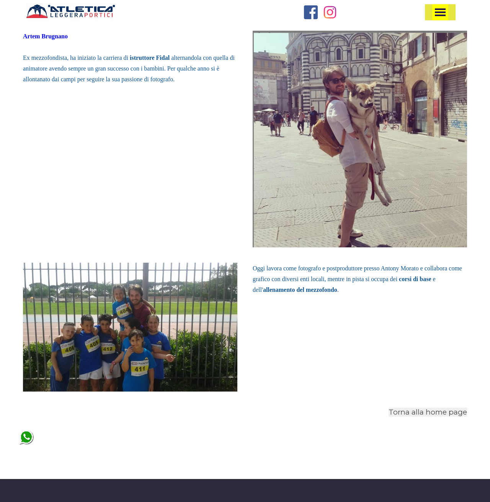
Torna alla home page (428, 412)
